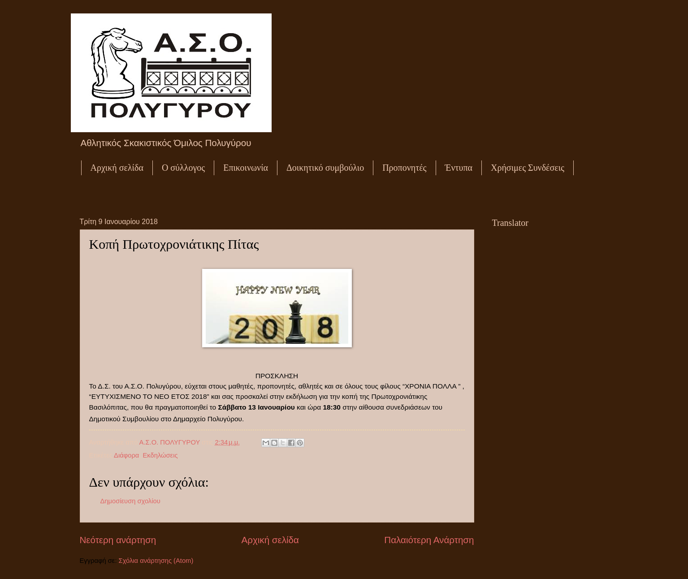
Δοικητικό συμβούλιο (325, 168)
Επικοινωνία (245, 168)
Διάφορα (126, 455)
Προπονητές (404, 168)
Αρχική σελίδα (117, 168)
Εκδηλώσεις (160, 455)
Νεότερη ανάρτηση (118, 540)
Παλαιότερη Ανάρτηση (429, 540)
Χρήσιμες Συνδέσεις (527, 168)
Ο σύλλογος (183, 168)
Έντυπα (458, 168)
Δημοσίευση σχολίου (130, 501)
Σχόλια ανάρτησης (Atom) (156, 560)
